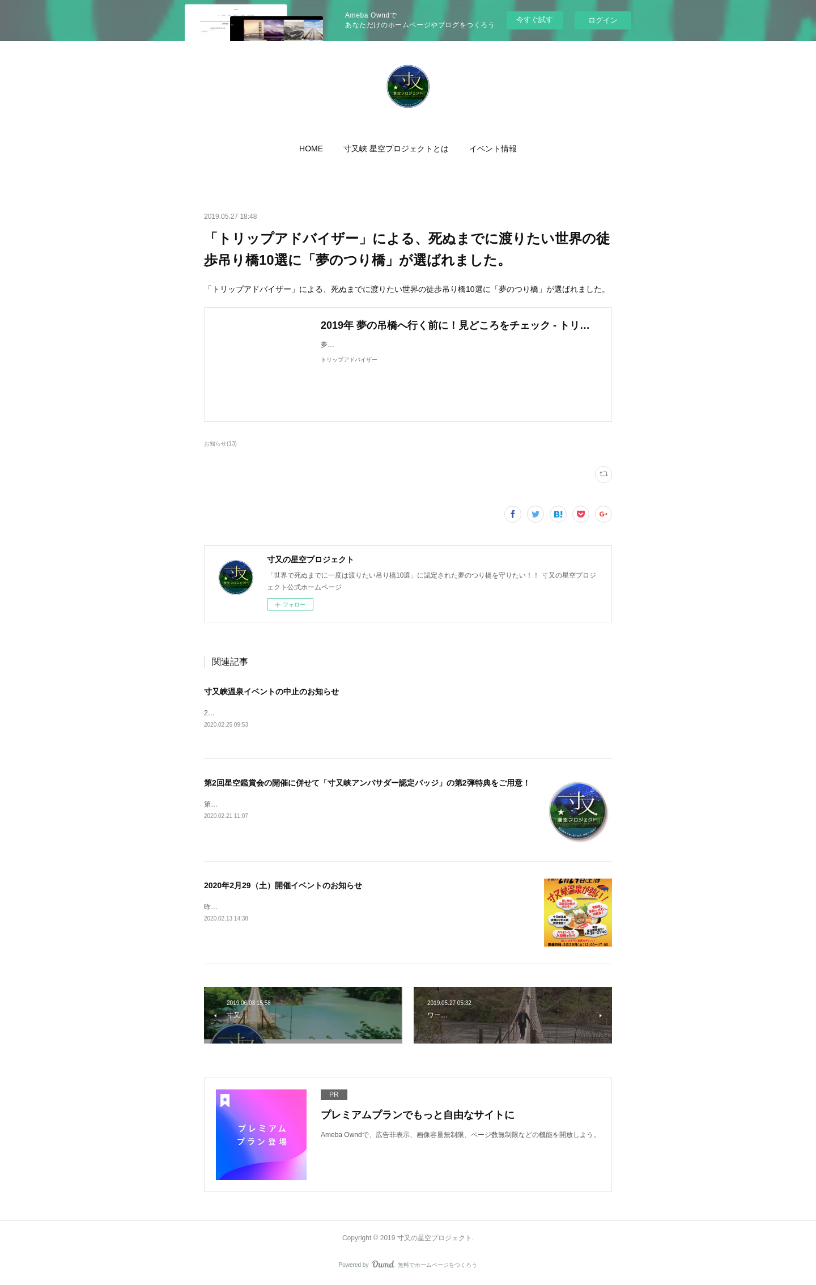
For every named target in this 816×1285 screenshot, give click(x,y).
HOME (311, 148)
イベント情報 (493, 148)
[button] (311, 149)
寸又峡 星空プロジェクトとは (396, 148)
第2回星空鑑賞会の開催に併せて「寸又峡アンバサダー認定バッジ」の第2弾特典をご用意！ (367, 783)
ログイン (603, 20)
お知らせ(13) (220, 443)
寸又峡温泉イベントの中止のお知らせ (271, 691)
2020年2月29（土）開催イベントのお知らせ (283, 886)
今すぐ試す (534, 19)
